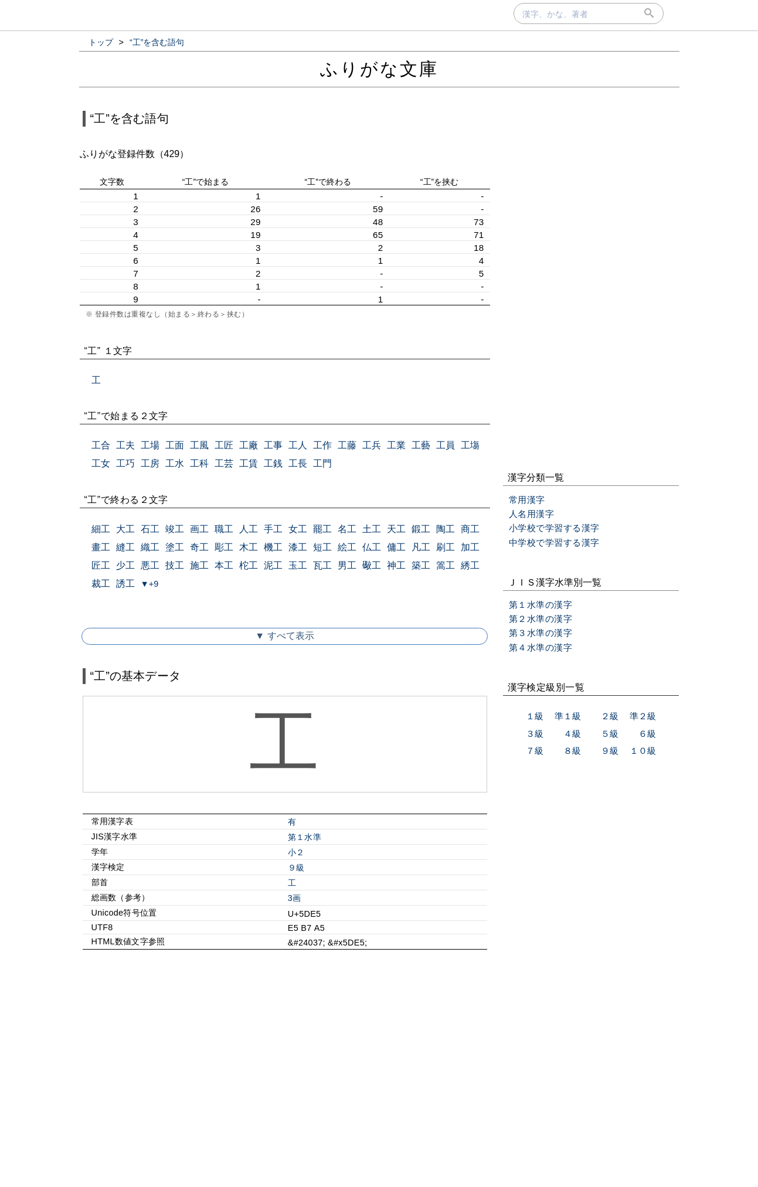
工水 (174, 463)
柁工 (248, 565)
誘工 (125, 584)
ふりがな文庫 (379, 69)
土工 (371, 529)
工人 (297, 445)
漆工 (297, 547)
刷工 (445, 547)
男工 (347, 565)
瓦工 (322, 565)
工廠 (248, 445)
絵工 (347, 547)
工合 (100, 445)
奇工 (199, 547)
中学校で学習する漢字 (554, 542)
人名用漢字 (532, 514)
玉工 (297, 565)
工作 (322, 445)
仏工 (371, 547)
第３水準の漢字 (541, 633)
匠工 (100, 565)
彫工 (224, 547)
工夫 (125, 445)
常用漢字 (527, 500)
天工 (396, 529)
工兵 (371, 445)
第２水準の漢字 (541, 619)
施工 (199, 565)
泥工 (273, 565)
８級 (572, 751)
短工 (322, 547)
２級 (609, 716)
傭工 (396, 547)
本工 (224, 565)
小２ (296, 852)
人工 (248, 529)
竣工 (174, 529)
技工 (174, 565)
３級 (534, 734)
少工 (125, 565)
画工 (199, 529)
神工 (396, 565)
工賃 (248, 463)
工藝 (421, 445)
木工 (248, 547)
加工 (470, 547)
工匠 (224, 445)
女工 (297, 529)
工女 (100, 463)
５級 (609, 734)
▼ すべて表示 (284, 636)
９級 (296, 867)
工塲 (470, 445)
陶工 (445, 529)
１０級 (643, 751)
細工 (100, 529)
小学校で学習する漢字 (554, 528)
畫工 (100, 547)
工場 (150, 445)
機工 (273, 547)
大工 (125, 529)
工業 (396, 445)
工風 (199, 445)
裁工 (100, 584)
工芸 (224, 463)
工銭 (273, 463)
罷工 (322, 529)
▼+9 (150, 584)
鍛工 (421, 529)
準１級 (568, 716)
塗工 (174, 547)
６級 (647, 734)
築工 (421, 565)
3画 (294, 898)
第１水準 (304, 837)
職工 (224, 529)
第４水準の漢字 (541, 647)
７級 (534, 751)
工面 (174, 445)
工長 (297, 463)
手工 (273, 529)
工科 (199, 463)
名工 (347, 529)
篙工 (445, 565)
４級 (572, 734)
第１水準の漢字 (541, 605)
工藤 (347, 445)
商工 (470, 529)
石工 (150, 529)
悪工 (150, 565)
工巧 (125, 463)
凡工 (421, 547)
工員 (445, 445)
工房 (150, 463)
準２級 (643, 716)
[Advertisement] (285, 1059)
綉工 (470, 565)
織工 (150, 547)
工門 (322, 463)
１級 (534, 716)
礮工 (371, 565)
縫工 (125, 547)
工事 (273, 445)
